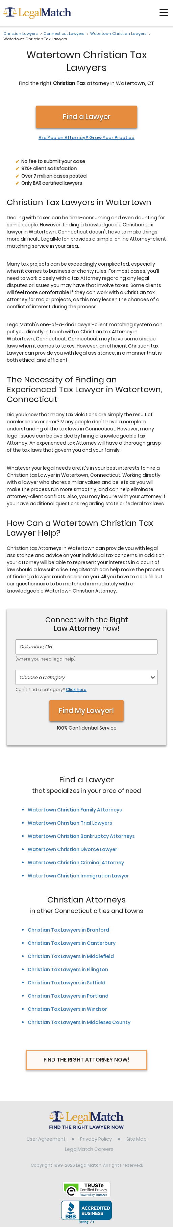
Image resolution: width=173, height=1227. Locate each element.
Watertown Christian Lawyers (118, 33)
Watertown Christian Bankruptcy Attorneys (81, 836)
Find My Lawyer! (86, 710)
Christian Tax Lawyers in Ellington (68, 969)
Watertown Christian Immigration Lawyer (78, 875)
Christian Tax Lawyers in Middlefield (71, 956)
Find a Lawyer (86, 116)
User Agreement (46, 1139)
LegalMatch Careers (89, 1149)
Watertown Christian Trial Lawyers (70, 823)
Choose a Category (42, 677)
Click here (76, 689)
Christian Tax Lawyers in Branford (68, 930)
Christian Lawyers (20, 33)
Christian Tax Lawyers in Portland (68, 995)
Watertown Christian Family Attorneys (75, 809)
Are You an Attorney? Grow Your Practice (86, 138)
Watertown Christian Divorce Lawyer (72, 849)
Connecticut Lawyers (64, 33)
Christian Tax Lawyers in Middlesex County (79, 1022)
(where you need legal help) (46, 659)
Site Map (136, 1139)
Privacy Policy (96, 1139)
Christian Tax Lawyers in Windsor (67, 1009)
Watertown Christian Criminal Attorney (76, 862)
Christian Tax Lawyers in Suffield (66, 982)
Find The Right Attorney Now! (87, 1060)
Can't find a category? (51, 689)
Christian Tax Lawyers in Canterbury (72, 943)
